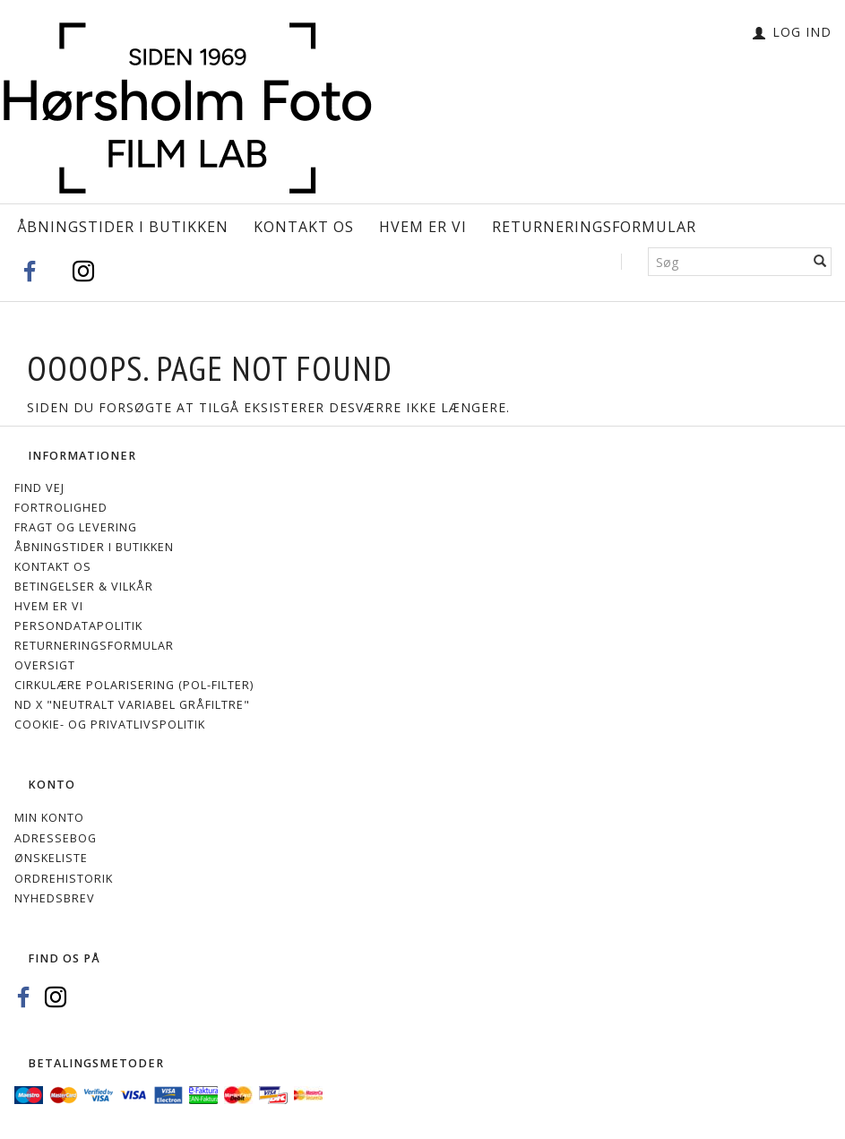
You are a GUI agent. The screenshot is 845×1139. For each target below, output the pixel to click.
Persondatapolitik (78, 626)
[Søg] (820, 262)
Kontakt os (304, 227)
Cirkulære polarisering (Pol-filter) (134, 685)
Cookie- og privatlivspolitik (109, 724)
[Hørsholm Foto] (187, 105)
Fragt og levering (75, 527)
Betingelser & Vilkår (83, 586)
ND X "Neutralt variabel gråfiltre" (132, 704)
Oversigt (44, 665)
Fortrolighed (61, 507)
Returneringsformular (594, 227)
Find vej (39, 488)
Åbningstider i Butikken (122, 227)
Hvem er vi (423, 227)
